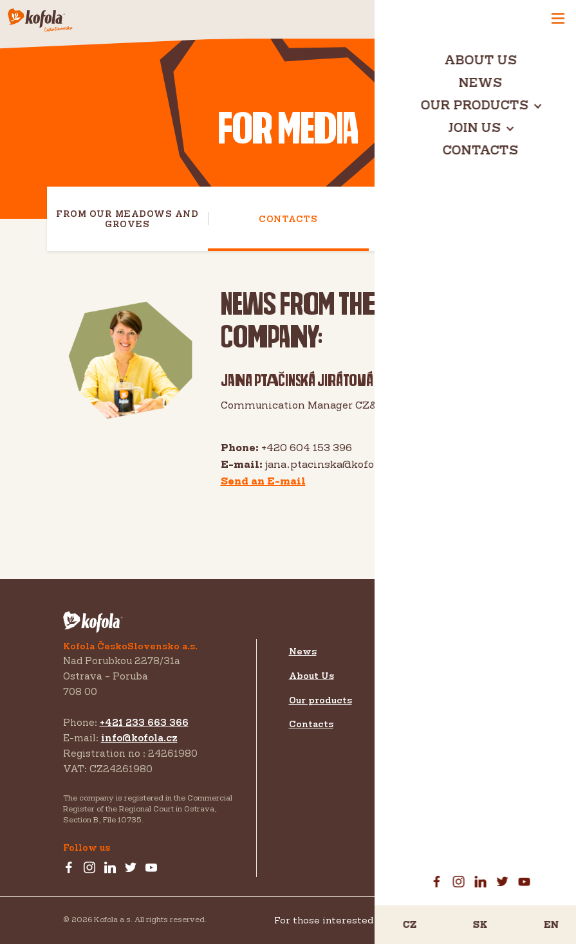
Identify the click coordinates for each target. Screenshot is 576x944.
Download (449, 218)
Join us (417, 650)
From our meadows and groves (127, 218)
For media (425, 715)
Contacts (288, 218)
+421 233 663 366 (144, 722)
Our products (320, 699)
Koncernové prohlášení (470, 920)
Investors (422, 693)
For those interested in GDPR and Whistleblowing (394, 919)
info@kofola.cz (139, 738)
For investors (434, 740)
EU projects (430, 801)
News (303, 650)
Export (416, 673)
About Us (311, 675)
